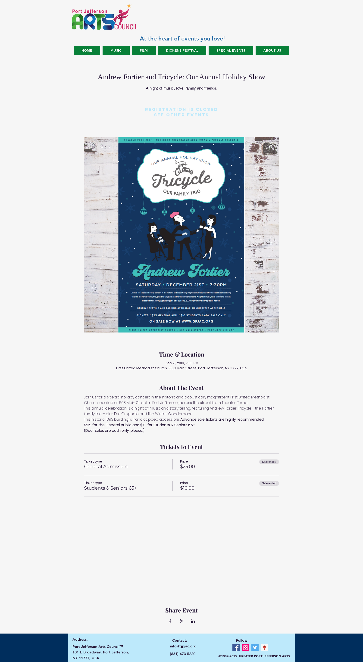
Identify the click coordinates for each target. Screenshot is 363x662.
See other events (181, 115)
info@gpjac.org (183, 646)
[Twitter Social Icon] (255, 647)
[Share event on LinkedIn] (193, 621)
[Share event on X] (181, 621)
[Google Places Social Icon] (264, 647)
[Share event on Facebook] (170, 621)
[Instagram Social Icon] (245, 647)
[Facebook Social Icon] (236, 647)
